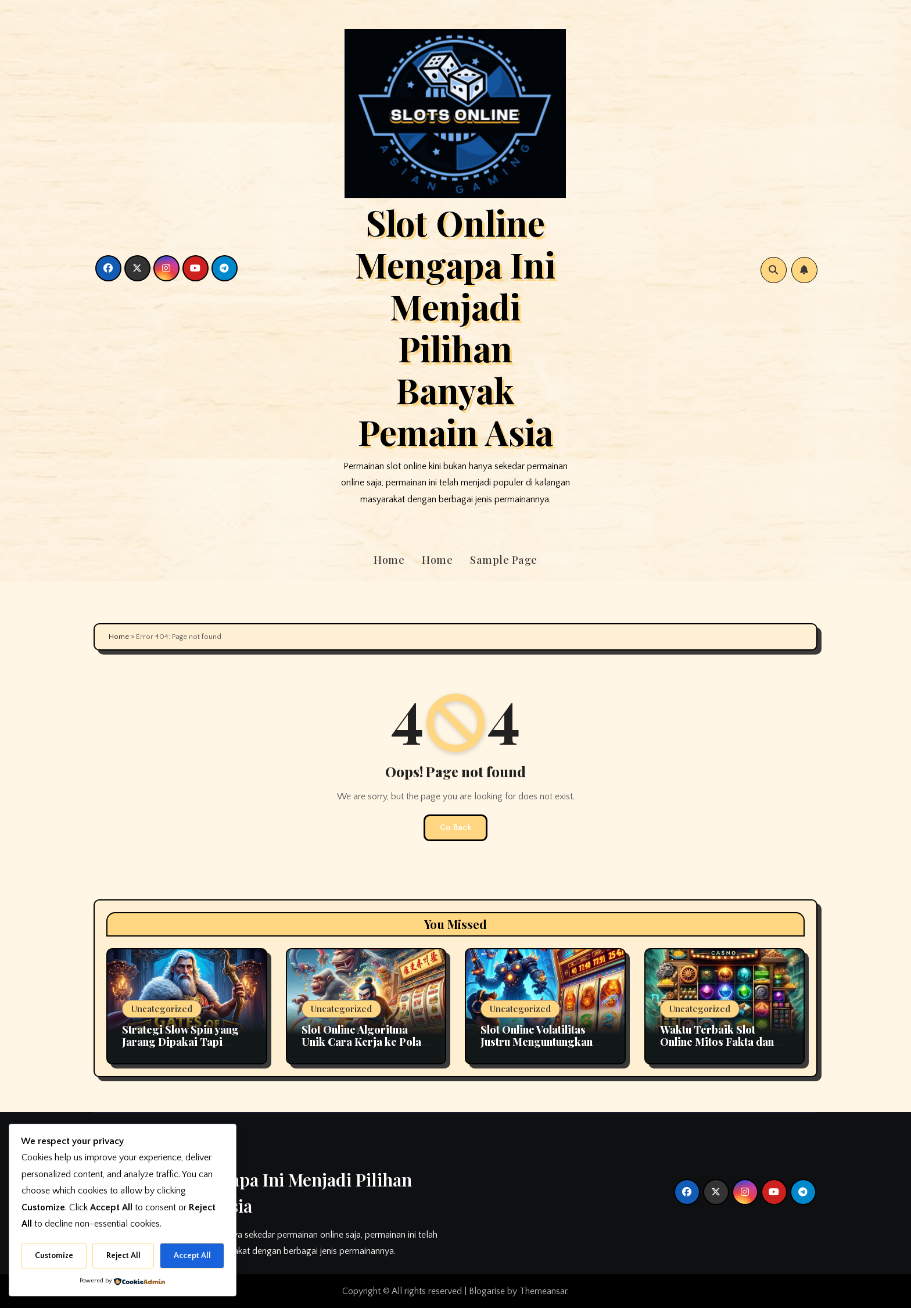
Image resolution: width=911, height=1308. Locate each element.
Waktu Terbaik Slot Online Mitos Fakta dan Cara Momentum (717, 1042)
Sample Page (503, 560)
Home (389, 560)
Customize (54, 1255)
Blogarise (487, 1291)
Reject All (123, 1255)
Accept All (192, 1255)
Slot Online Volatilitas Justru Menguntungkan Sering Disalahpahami (536, 1042)
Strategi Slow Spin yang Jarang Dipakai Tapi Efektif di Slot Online (180, 1042)
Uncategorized (161, 1008)
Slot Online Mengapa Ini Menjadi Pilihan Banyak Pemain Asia (455, 327)
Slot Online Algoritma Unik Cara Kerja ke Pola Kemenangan (361, 1042)
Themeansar (543, 1291)
